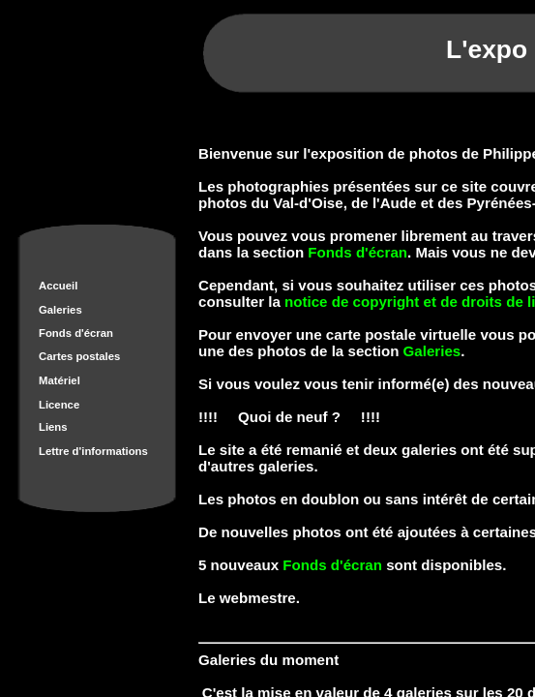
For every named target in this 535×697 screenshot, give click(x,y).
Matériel (59, 380)
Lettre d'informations (93, 451)
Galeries (60, 310)
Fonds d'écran (76, 333)
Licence (59, 404)
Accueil (58, 285)
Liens (53, 427)
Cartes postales (79, 356)
